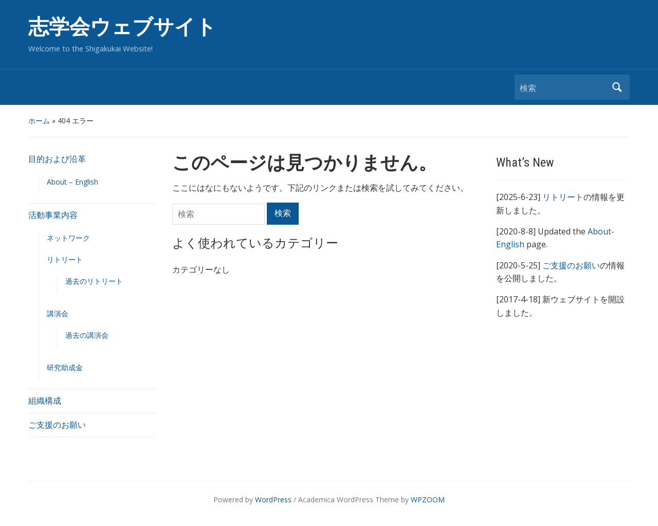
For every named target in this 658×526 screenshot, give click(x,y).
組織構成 (44, 400)
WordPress (273, 499)
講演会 (57, 313)
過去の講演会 (86, 335)
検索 (617, 87)
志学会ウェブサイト (122, 27)
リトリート (65, 259)
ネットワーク (68, 238)
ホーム (39, 120)
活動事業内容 (53, 215)
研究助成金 (65, 367)
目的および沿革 (57, 159)
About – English (72, 182)
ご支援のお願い (57, 424)
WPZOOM (428, 499)
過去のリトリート (94, 281)
